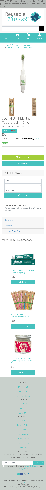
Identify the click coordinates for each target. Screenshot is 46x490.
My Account (23, 387)
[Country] (23, 185)
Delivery (23, 430)
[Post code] (23, 190)
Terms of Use (23, 434)
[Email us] (18, 473)
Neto (24, 483)
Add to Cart (23, 157)
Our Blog (23, 408)
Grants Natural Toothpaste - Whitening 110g (22, 271)
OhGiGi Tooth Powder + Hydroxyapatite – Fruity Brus (21, 360)
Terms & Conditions (32, 466)
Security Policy (23, 443)
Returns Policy (23, 425)
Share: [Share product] (9, 131)
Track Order (23, 391)
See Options (23, 326)
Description (9, 220)
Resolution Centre (23, 396)
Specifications (10, 226)
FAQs (23, 421)
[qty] (23, 181)
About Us (23, 404)
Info (37, 139)
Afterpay (23, 448)
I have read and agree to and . (23, 467)
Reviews (14, 231)
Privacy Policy (23, 439)
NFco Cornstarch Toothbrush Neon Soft (20, 315)
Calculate (23, 195)
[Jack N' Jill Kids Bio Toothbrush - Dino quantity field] (23, 151)
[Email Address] (17, 463)
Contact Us (23, 413)
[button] (23, 163)
